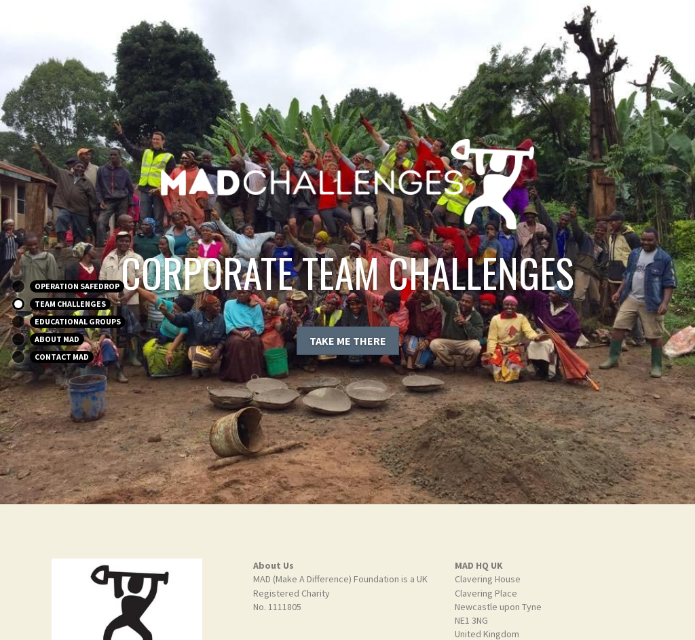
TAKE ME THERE (347, 340)
